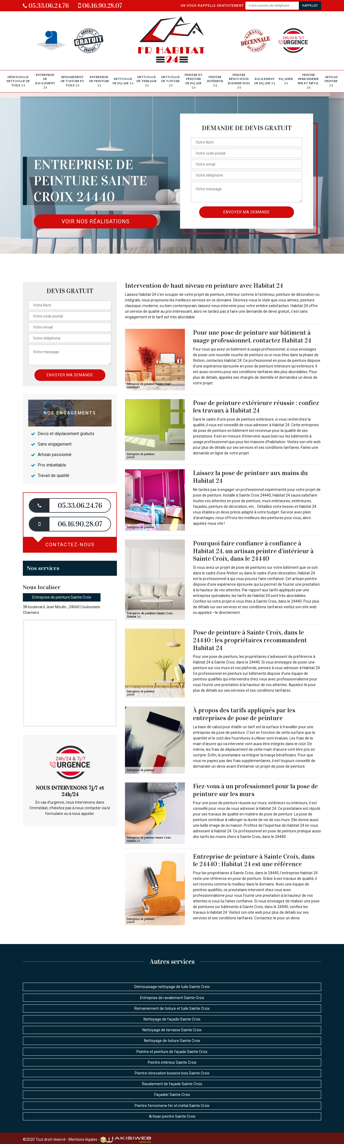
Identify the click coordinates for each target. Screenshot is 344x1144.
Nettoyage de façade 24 (123, 81)
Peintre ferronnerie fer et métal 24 (308, 81)
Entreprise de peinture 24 (99, 81)
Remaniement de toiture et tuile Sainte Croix (172, 1008)
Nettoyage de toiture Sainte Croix (172, 1041)
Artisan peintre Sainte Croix (172, 1116)
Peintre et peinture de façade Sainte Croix (172, 1052)
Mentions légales (83, 1139)
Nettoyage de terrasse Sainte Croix (172, 1030)
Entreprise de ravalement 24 (45, 81)
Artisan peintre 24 (331, 81)
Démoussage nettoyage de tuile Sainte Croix (172, 987)
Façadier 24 (286, 81)
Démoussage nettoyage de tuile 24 (18, 81)
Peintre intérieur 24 (215, 81)
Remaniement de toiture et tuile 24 (72, 81)
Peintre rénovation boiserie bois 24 (239, 81)
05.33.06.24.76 (46, 6)
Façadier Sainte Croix (172, 1094)
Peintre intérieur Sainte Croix (172, 1062)
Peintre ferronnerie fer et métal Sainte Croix (172, 1105)
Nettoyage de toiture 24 (170, 81)
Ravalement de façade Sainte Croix (172, 1084)
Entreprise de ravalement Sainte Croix (172, 998)
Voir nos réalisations (96, 221)
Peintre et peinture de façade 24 (193, 81)
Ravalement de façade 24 (264, 81)
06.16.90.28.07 (100, 6)
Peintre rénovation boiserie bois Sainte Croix (172, 1073)
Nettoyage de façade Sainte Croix (172, 1019)
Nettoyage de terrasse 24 (147, 81)
